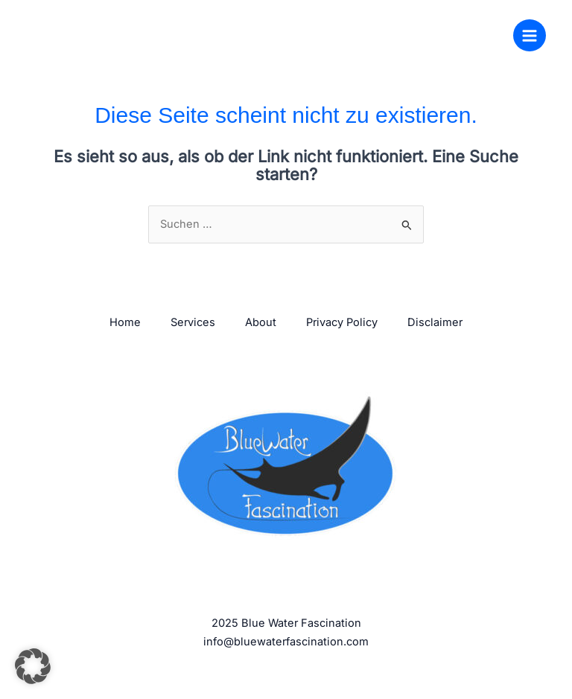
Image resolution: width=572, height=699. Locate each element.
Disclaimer (435, 322)
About (260, 322)
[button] (33, 666)
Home (125, 322)
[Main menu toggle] (529, 35)
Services (193, 322)
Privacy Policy (342, 322)
